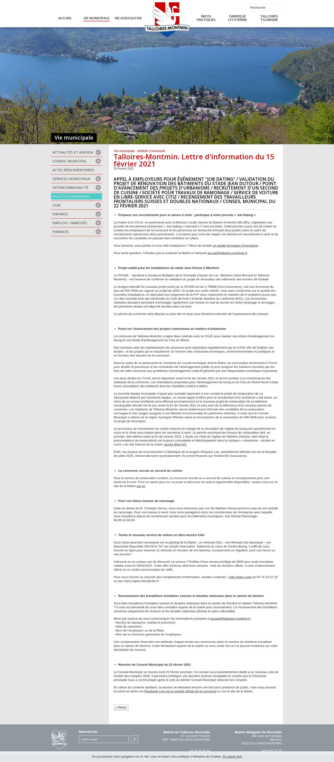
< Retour (121, 707)
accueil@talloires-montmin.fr (227, 253)
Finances (60, 231)
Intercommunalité (70, 187)
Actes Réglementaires (73, 169)
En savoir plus (232, 756)
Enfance (60, 214)
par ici (141, 486)
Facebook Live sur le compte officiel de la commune (180, 691)
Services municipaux (71, 178)
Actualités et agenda (72, 152)
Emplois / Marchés (69, 222)
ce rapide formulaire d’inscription (235, 245)
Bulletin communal (71, 196)
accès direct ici (175, 444)
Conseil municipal (69, 161)
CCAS (56, 205)
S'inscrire (134, 739)
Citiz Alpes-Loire (240, 577)
